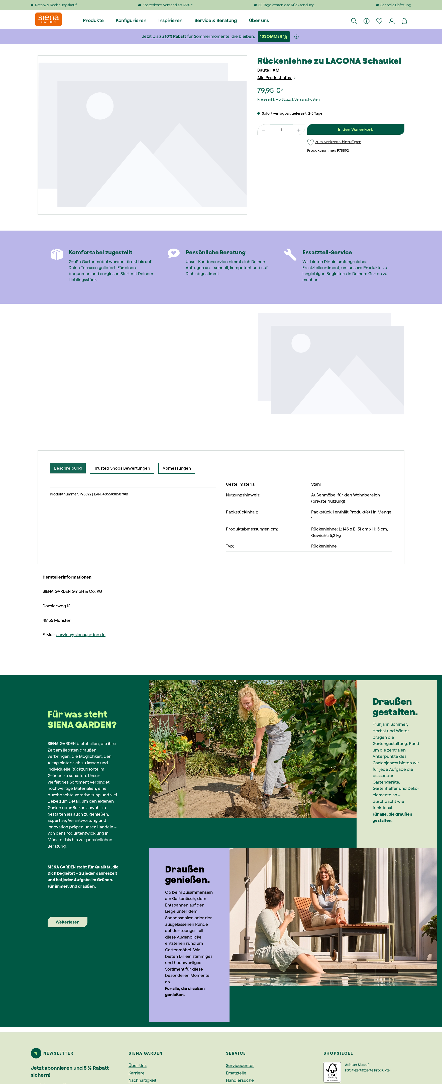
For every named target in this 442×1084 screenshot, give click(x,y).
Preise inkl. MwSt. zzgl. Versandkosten (288, 99)
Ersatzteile (236, 1073)
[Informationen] (367, 20)
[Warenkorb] (404, 20)
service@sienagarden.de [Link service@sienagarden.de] (80, 634)
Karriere (137, 1073)
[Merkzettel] (379, 20)
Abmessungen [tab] (177, 468)
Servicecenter (240, 1065)
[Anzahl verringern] (263, 129)
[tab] (68, 468)
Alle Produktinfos (276, 77)
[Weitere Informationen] (296, 36)
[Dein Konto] (392, 20)
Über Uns (138, 1065)
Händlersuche (240, 1080)
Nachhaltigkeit (142, 1080)
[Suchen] (354, 20)
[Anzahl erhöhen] (299, 129)
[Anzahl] (281, 129)
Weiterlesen (67, 922)
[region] (142, 135)
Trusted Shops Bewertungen (122, 468)
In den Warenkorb (356, 129)
